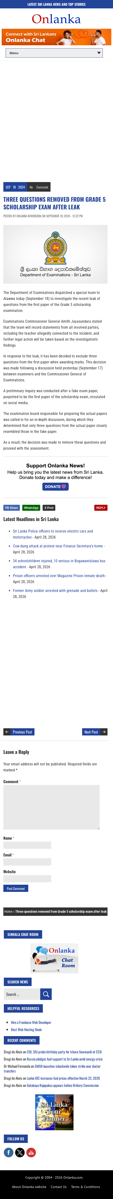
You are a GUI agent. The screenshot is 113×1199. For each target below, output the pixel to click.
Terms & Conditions (85, 1187)
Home (8, 911)
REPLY (101, 508)
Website (9, 871)
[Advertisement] (56, 119)
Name (8, 838)
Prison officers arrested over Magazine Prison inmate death (59, 576)
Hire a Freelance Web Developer (31, 1022)
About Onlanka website (29, 1187)
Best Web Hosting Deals (26, 1029)
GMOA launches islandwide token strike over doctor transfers (52, 1068)
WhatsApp (31, 508)
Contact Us (59, 1187)
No (31, 186)
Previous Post (22, 732)
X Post (49, 508)
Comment (42, 186)
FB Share (11, 508)
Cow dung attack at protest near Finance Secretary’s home (58, 546)
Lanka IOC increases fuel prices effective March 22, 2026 (63, 1078)
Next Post (91, 732)
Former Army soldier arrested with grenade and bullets (55, 590)
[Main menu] (54, 53)
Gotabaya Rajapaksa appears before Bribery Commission (63, 1085)
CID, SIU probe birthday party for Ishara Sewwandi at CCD (64, 1051)
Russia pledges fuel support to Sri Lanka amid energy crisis (65, 1058)
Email (8, 855)
